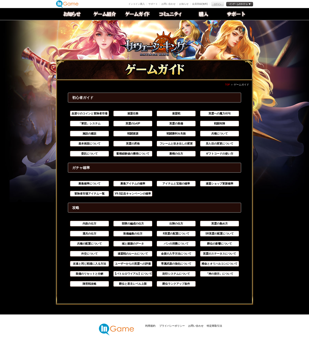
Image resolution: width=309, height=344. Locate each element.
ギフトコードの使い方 (219, 153)
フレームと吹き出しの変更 (176, 143)
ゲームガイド (138, 14)
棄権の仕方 (176, 153)
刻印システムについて (176, 273)
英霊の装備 (176, 123)
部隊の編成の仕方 (133, 223)
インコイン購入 (136, 4)
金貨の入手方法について (176, 253)
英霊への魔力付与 (219, 113)
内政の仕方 (89, 223)
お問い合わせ (168, 4)
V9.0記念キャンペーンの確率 (133, 193)
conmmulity (170, 14)
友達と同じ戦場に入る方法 (89, 263)
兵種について (219, 133)
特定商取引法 (214, 325)
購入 (203, 14)
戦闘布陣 (219, 123)
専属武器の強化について (176, 263)
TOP (227, 84)
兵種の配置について (89, 243)
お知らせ (184, 4)
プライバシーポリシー (172, 325)
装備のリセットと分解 (89, 273)
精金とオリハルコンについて (219, 263)
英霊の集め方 (219, 223)
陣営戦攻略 (89, 283)
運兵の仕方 (89, 233)
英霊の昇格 (133, 143)
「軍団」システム (89, 123)
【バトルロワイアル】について (133, 273)
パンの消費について (176, 243)
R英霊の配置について (176, 233)
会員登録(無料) (200, 4)
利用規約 (150, 325)
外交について (89, 253)
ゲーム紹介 (105, 14)
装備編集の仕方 (132, 233)
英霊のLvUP (133, 123)
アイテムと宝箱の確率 (176, 183)
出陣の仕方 (176, 223)
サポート (153, 4)
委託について (89, 153)
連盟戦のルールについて (133, 253)
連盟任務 (132, 113)
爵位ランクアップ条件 (176, 283)
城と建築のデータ (133, 243)
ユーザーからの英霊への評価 (133, 263)
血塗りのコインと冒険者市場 (89, 113)
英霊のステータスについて (219, 253)
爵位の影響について (219, 243)
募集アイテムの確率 (132, 183)
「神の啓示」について (219, 273)
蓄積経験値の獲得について (132, 153)
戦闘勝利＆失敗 (176, 133)
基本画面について (89, 143)
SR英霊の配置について (219, 233)
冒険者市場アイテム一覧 (89, 193)
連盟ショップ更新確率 (219, 183)
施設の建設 (89, 133)
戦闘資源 (132, 133)
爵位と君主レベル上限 (133, 283)
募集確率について (89, 183)
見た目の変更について (219, 143)
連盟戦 (176, 113)
